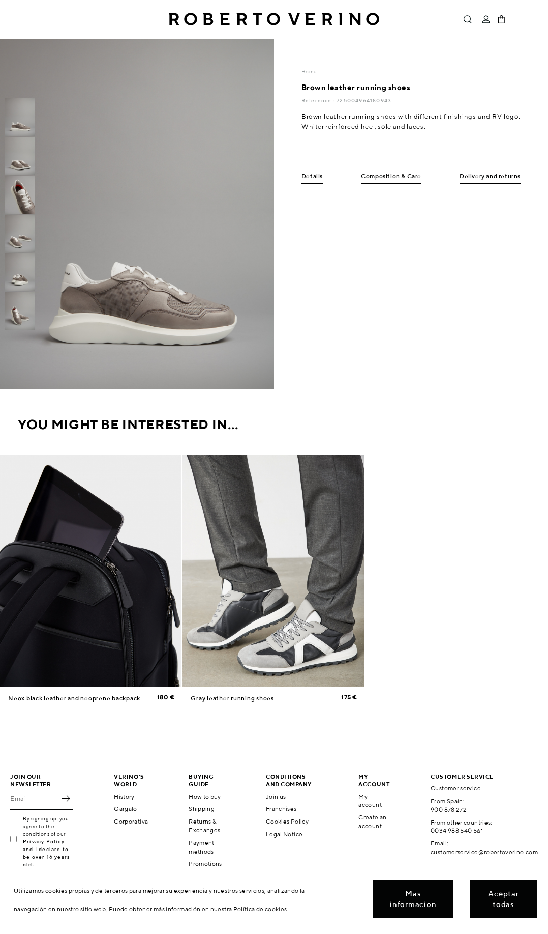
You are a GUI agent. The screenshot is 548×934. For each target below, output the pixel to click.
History (124, 796)
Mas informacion (413, 899)
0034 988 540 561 (457, 830)
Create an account (372, 821)
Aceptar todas (503, 899)
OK (65, 798)
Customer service (456, 788)
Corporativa (131, 821)
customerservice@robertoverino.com (484, 852)
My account (370, 801)
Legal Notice (284, 834)
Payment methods (202, 847)
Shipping (202, 808)
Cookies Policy (287, 821)
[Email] (34, 798)
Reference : (319, 100)
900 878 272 (449, 809)
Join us (276, 796)
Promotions (205, 863)
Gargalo (125, 808)
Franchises (281, 808)
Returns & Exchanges (204, 825)
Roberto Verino (274, 19)
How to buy (205, 796)
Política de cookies (260, 909)
